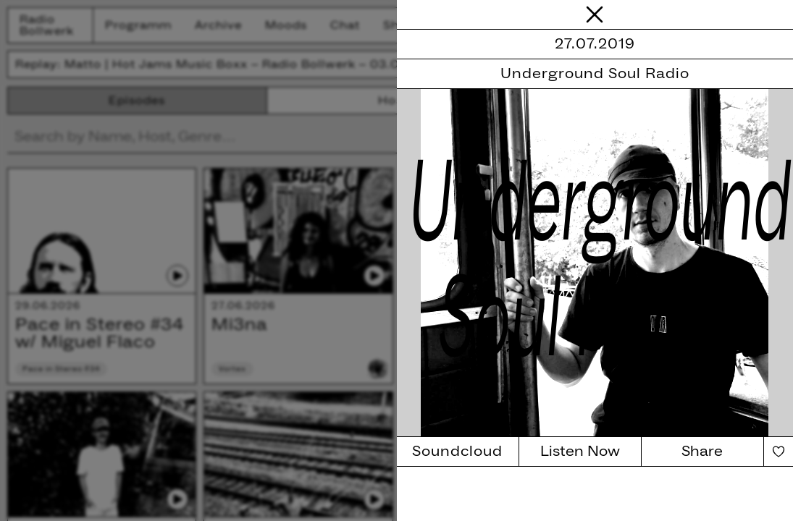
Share (702, 451)
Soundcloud (457, 451)
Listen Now (580, 451)
